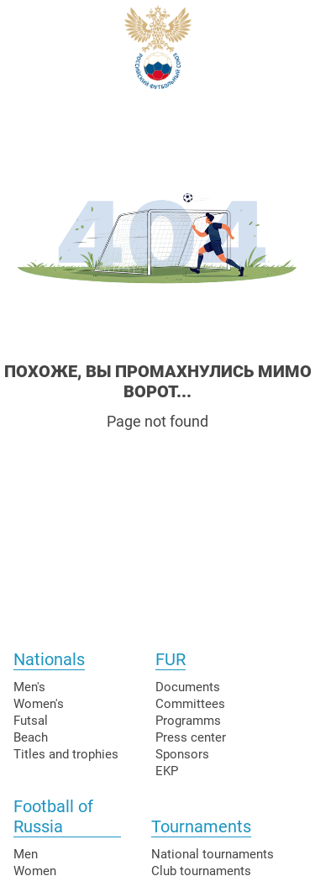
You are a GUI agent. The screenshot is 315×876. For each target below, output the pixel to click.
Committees (190, 703)
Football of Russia (53, 816)
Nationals (49, 659)
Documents (187, 687)
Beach (30, 737)
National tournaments (212, 854)
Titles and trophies (65, 754)
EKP (166, 771)
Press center (190, 737)
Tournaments (201, 826)
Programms (188, 720)
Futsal (30, 720)
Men (25, 854)
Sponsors (182, 754)
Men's (29, 687)
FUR (170, 659)
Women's (38, 703)
